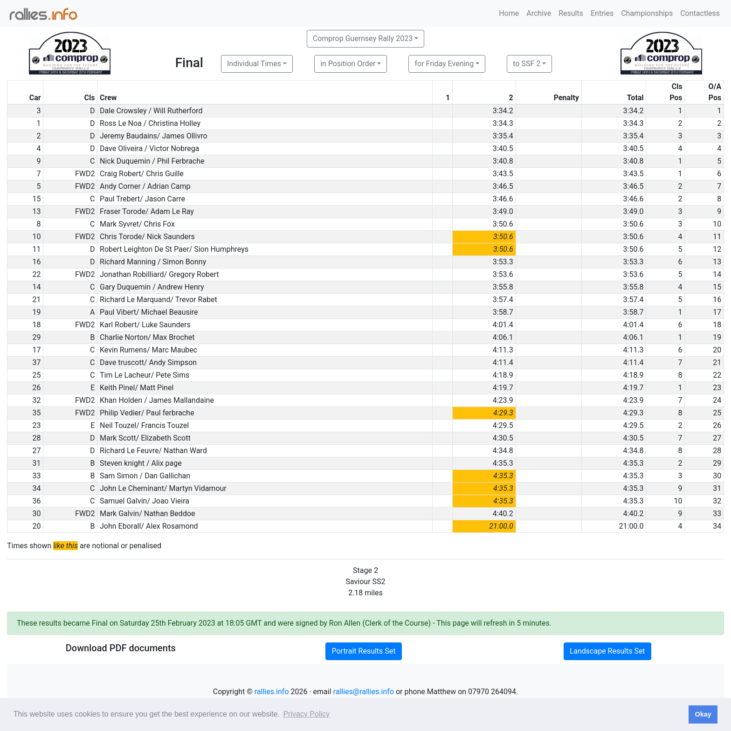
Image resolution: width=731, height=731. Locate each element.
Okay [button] (703, 714)
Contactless (700, 13)
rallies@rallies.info (363, 691)
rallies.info (272, 691)
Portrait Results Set (363, 651)
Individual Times (254, 63)
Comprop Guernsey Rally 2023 (363, 38)
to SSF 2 (526, 63)
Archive (538, 13)
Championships (647, 13)
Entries (602, 13)
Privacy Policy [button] (306, 714)
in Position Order (347, 63)
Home (509, 13)
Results (571, 13)
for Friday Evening (444, 63)
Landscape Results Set (607, 651)
